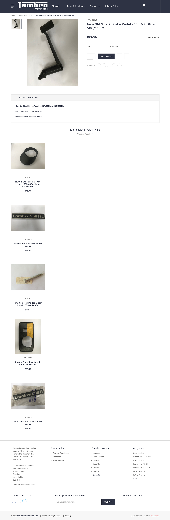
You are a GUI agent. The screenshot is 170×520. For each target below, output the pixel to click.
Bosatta (96, 464)
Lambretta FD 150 (140, 464)
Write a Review (153, 37)
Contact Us (95, 6)
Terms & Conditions (75, 6)
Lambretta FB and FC (142, 457)
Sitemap (68, 516)
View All (96, 475)
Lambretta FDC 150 (141, 467)
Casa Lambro (98, 457)
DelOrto (96, 471)
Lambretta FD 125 (140, 460)
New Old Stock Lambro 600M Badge (28, 422)
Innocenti (97, 453)
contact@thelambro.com (24, 484)
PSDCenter (155, 516)
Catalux (96, 467)
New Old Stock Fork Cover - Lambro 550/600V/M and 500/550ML (27, 184)
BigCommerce (56, 516)
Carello (96, 460)
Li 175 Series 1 (139, 471)
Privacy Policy (111, 6)
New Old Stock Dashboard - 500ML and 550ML (27, 363)
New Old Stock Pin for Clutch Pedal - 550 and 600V (28, 304)
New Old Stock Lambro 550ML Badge (27, 244)
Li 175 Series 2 (139, 475)
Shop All (56, 6)
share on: (91, 65)
